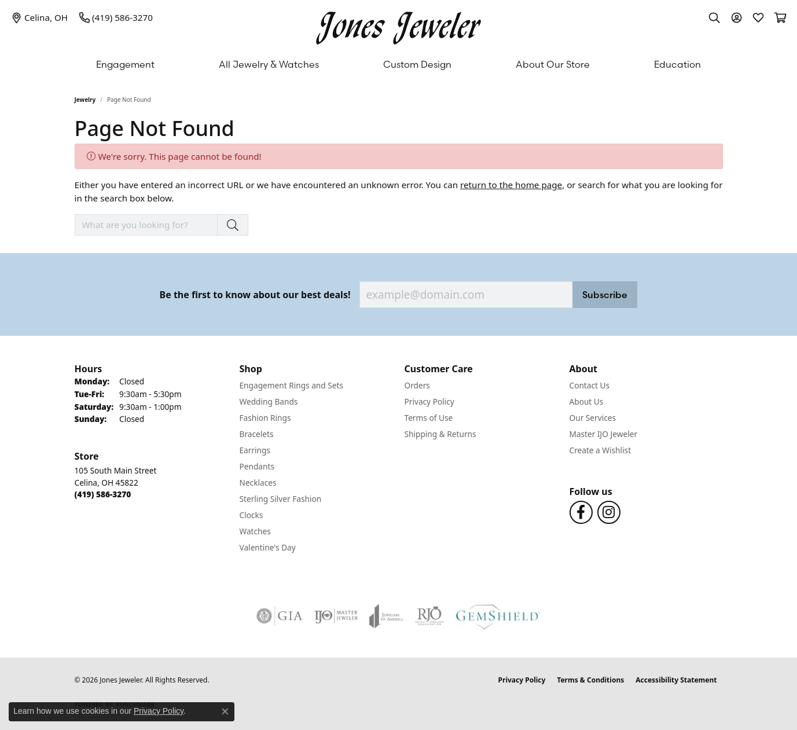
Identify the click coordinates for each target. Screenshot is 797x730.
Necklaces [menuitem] (258, 482)
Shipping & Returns (440, 433)
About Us (587, 401)
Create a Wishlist (600, 450)
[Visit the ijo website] (336, 615)
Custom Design (417, 64)
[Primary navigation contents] (398, 64)
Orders (417, 385)
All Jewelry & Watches (269, 64)
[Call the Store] (103, 494)
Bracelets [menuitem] (257, 433)
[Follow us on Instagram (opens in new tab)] (608, 512)
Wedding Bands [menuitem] (269, 401)
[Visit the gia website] (279, 615)
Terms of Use (429, 417)
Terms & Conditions (590, 680)
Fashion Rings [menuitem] (265, 417)
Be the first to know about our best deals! (255, 294)
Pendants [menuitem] (257, 466)
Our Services (593, 417)
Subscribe (604, 294)
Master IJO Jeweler (604, 433)
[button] (714, 17)
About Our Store (553, 64)
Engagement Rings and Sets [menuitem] (291, 385)
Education (677, 64)
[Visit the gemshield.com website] (498, 615)
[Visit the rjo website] (429, 615)
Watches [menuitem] (255, 531)
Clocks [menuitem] (251, 514)
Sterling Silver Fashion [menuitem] (281, 498)
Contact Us (590, 385)
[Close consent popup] (225, 711)
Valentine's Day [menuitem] (268, 547)
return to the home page (511, 184)
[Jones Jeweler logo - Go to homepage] (398, 25)
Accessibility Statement (676, 680)
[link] (40, 17)
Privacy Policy (429, 401)
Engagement (125, 64)
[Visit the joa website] (386, 615)
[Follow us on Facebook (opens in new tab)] (581, 512)
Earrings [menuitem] (255, 450)
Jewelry (85, 100)
